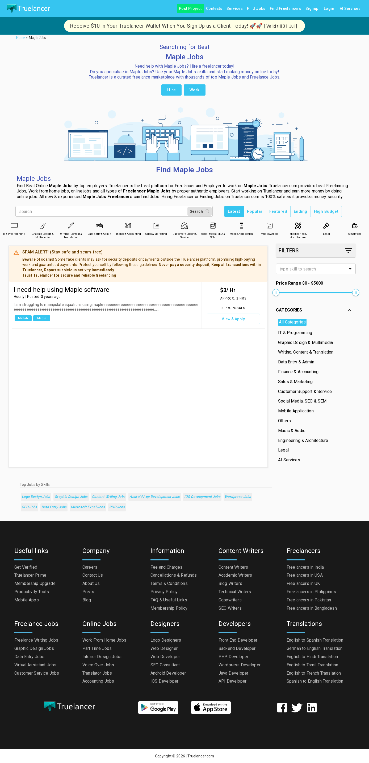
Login (329, 9)
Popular (255, 211)
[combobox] (311, 269)
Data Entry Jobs (54, 507)
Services (234, 9)
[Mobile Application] (241, 225)
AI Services (350, 9)
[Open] (350, 269)
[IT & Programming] (14, 225)
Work (195, 90)
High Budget (326, 211)
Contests (214, 9)
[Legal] (326, 225)
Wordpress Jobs (238, 497)
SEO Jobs (29, 507)
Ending (301, 211)
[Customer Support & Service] (184, 225)
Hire (171, 90)
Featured (278, 211)
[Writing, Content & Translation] (70, 225)
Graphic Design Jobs (71, 497)
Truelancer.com (200, 756)
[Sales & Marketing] (156, 225)
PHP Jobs (117, 507)
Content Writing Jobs (108, 497)
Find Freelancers (285, 9)
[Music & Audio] (269, 225)
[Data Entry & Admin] (99, 225)
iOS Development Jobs (202, 497)
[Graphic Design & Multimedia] (42, 225)
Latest (234, 211)
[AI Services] (354, 225)
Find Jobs (256, 9)
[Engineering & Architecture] (298, 225)
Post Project (190, 9)
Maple (41, 318)
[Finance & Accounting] (127, 225)
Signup (311, 9)
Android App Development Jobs (154, 497)
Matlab (23, 318)
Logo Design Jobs (36, 497)
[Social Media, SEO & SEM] (212, 225)
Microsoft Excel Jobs (88, 507)
